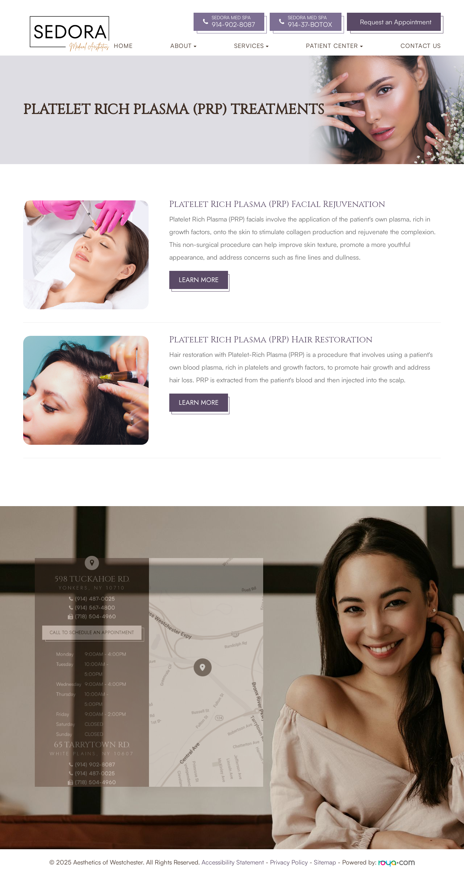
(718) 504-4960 (90, 623)
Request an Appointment (395, 22)
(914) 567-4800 (90, 615)
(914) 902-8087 (90, 753)
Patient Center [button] (334, 45)
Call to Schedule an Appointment (90, 637)
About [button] (183, 45)
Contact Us (421, 45)
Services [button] (251, 45)
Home (123, 45)
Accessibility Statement (233, 862)
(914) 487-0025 (90, 607)
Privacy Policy (289, 862)
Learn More (199, 280)
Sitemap (325, 862)
